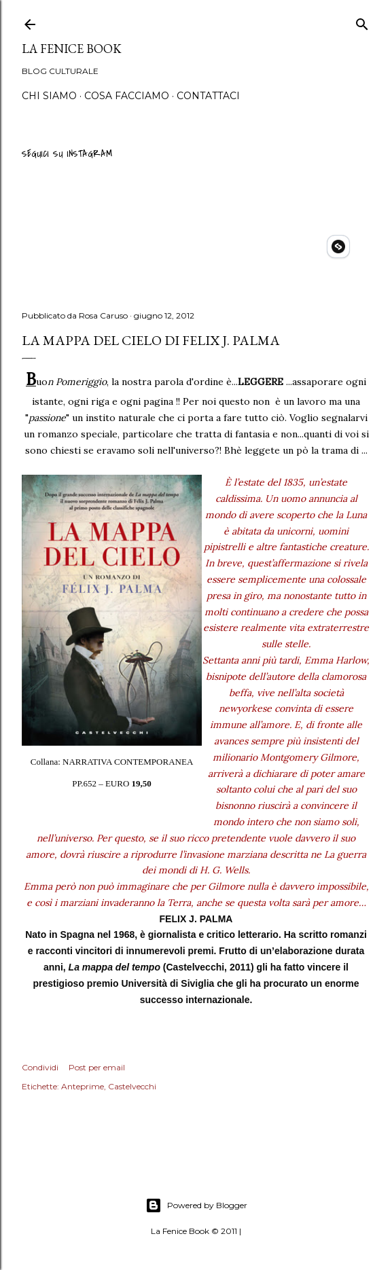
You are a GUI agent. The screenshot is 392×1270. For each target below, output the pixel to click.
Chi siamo (49, 96)
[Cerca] (362, 22)
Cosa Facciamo (126, 96)
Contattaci (208, 96)
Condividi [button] (40, 1067)
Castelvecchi (132, 1086)
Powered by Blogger (196, 1205)
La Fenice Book (72, 48)
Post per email (97, 1067)
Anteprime (82, 1086)
